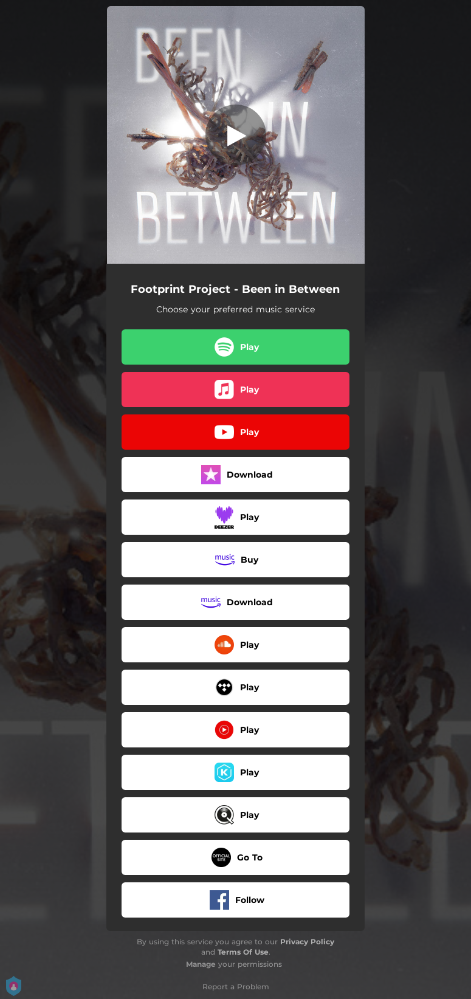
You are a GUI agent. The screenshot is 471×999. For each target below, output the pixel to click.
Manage (201, 964)
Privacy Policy (307, 941)
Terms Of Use (243, 951)
